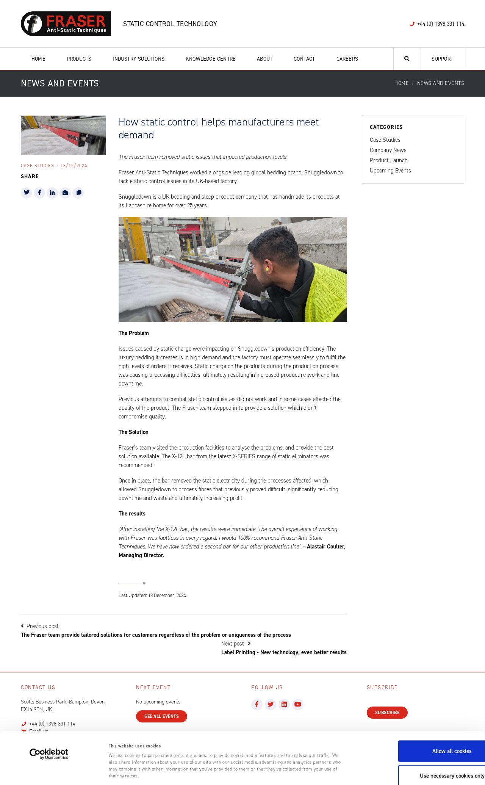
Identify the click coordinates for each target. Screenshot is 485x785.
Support (442, 59)
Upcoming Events (390, 170)
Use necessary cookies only (422, 739)
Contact (304, 59)
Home (38, 59)
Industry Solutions (138, 59)
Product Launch (389, 160)
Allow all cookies (421, 714)
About (264, 59)
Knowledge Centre (211, 59)
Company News (388, 150)
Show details (377, 771)
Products (79, 59)
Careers (347, 59)
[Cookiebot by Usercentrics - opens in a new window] (49, 717)
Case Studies (385, 140)
